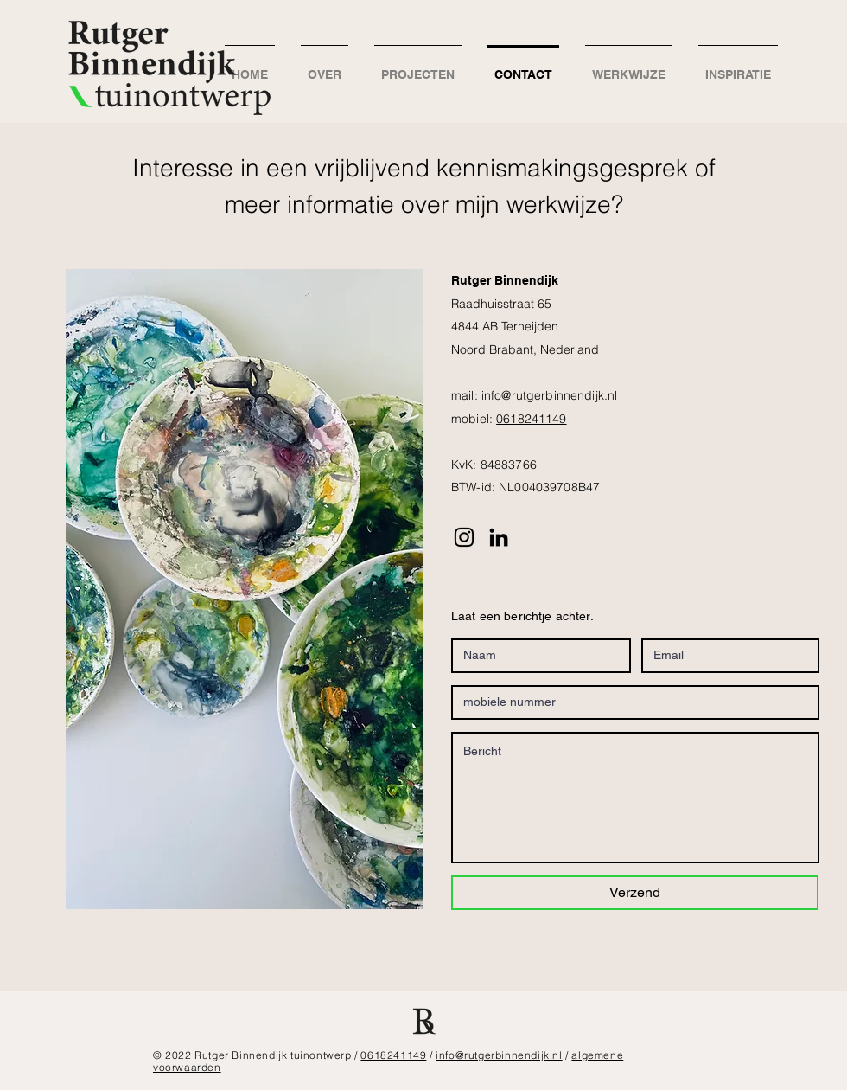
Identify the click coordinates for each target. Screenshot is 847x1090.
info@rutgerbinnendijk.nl (549, 395)
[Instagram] (464, 537)
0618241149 (531, 418)
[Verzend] (634, 892)
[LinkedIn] (499, 537)
